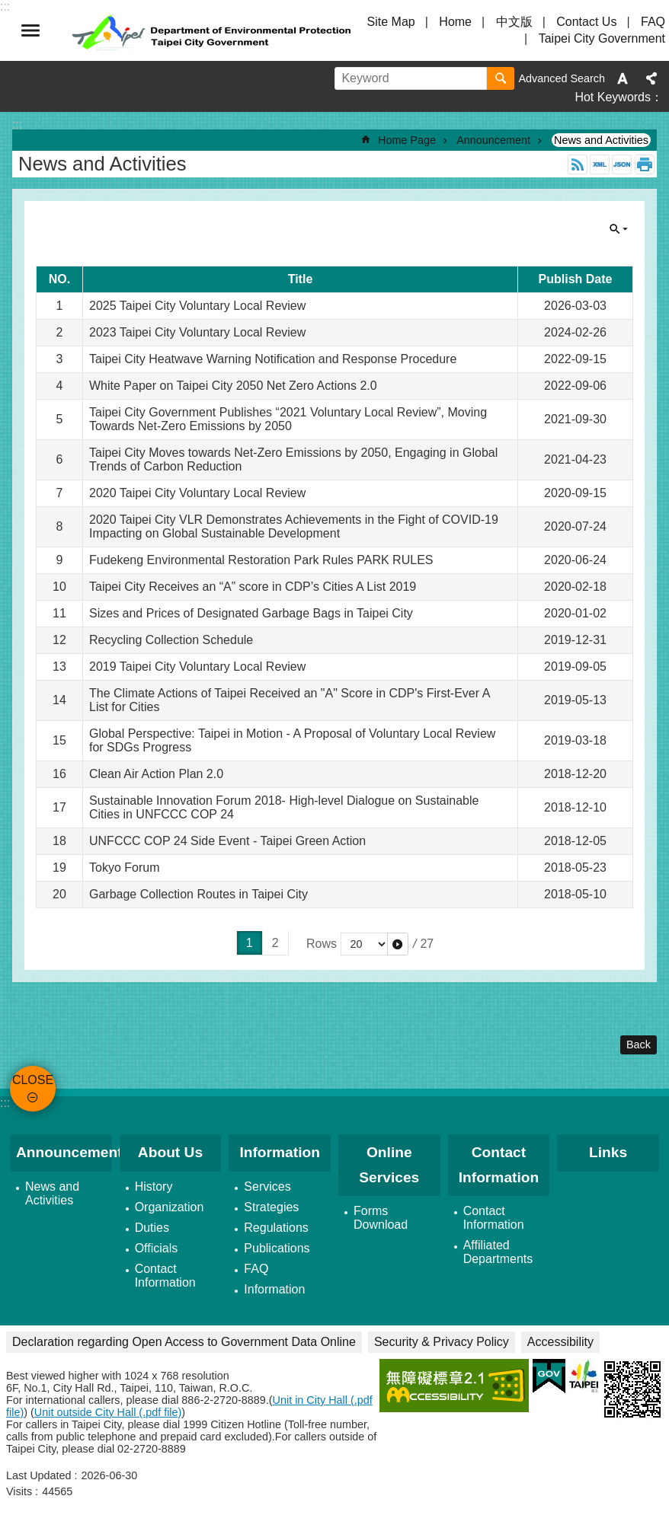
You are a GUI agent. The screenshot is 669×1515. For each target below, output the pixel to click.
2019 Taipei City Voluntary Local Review (197, 666)
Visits (19, 1491)
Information (279, 1152)
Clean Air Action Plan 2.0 (156, 773)
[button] (397, 944)
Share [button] (651, 78)
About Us (170, 1152)
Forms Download (381, 1217)
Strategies (271, 1207)
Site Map (391, 21)
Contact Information (165, 1275)
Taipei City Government (602, 38)
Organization (169, 1207)
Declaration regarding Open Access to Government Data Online (184, 1341)
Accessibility (560, 1341)
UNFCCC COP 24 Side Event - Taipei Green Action (227, 840)
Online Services (389, 1164)
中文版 (514, 21)
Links (608, 1152)
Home (455, 21)
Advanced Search (561, 78)
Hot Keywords (613, 97)
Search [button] (500, 78)
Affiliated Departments (498, 1252)
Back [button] (638, 1044)
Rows (321, 943)
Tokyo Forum (124, 867)
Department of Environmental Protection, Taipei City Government (213, 30)
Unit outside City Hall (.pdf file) (108, 1412)
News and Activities (601, 140)
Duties (152, 1227)
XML (600, 164)
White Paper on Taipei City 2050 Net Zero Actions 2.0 (233, 385)
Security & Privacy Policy (441, 1341)
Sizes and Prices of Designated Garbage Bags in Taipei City (251, 613)
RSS (577, 164)
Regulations (276, 1227)
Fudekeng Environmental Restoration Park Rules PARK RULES (261, 559)
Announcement (493, 140)
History (154, 1186)
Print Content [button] (645, 164)
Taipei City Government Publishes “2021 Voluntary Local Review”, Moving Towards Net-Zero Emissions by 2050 (288, 419)
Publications (276, 1248)
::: (5, 1102)
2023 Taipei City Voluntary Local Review (197, 332)
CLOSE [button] (30, 30)
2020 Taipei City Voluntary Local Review (197, 492)
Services (267, 1186)
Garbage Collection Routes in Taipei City (198, 894)
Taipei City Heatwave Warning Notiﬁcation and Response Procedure (272, 358)
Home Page (407, 140)
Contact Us (586, 21)
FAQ (653, 21)
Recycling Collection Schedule (171, 639)
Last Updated (39, 1475)
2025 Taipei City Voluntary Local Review (197, 305)
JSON (622, 164)
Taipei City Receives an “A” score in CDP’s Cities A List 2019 (252, 586)
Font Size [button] (622, 78)
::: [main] (17, 124)
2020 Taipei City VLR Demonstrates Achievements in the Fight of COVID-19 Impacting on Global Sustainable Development (293, 526)
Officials (156, 1248)
